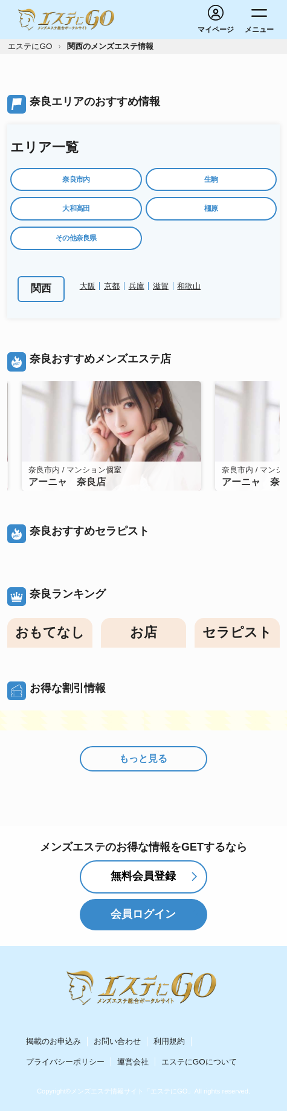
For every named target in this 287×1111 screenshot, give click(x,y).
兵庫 (136, 286)
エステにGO (30, 46)
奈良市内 (75, 179)
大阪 (87, 286)
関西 (41, 288)
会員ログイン (143, 914)
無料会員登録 (143, 876)
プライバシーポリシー (65, 1062)
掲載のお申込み (53, 1041)
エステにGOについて (199, 1062)
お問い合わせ (117, 1041)
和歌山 (189, 286)
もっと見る (143, 758)
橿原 (211, 208)
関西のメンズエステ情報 (110, 46)
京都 (112, 286)
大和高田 (75, 208)
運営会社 (133, 1062)
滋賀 (161, 286)
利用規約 (169, 1041)
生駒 (211, 179)
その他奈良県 (76, 238)
